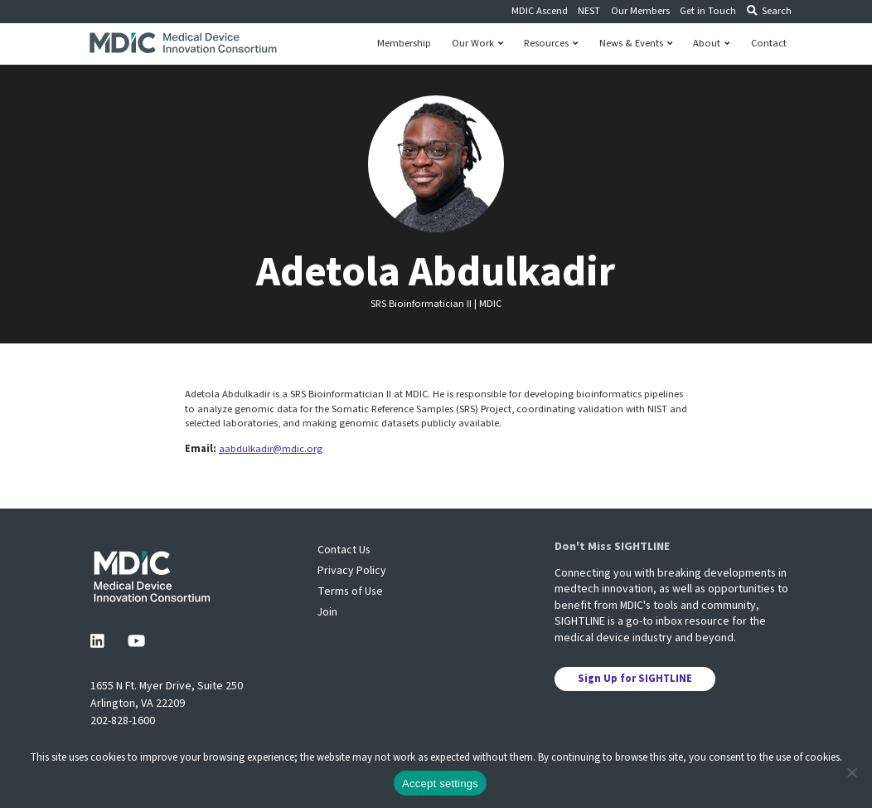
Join (327, 612)
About (711, 44)
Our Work (477, 44)
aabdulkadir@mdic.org (270, 448)
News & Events (635, 44)
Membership (404, 44)
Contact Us (344, 550)
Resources (551, 44)
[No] (851, 772)
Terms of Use (350, 591)
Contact (769, 44)
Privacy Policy (351, 570)
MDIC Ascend (539, 10)
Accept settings (440, 783)
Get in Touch (708, 10)
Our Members (640, 10)
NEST (589, 10)
